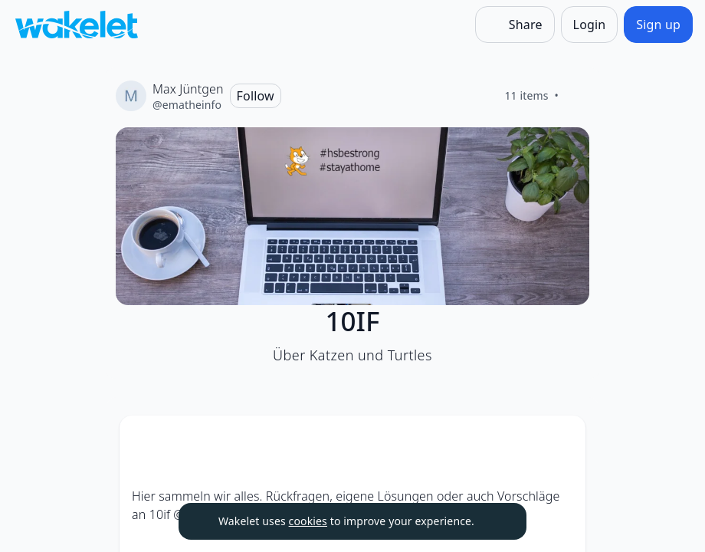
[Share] (515, 24)
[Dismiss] (496, 521)
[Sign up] (658, 24)
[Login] (589, 24)
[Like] (577, 96)
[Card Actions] (561, 440)
